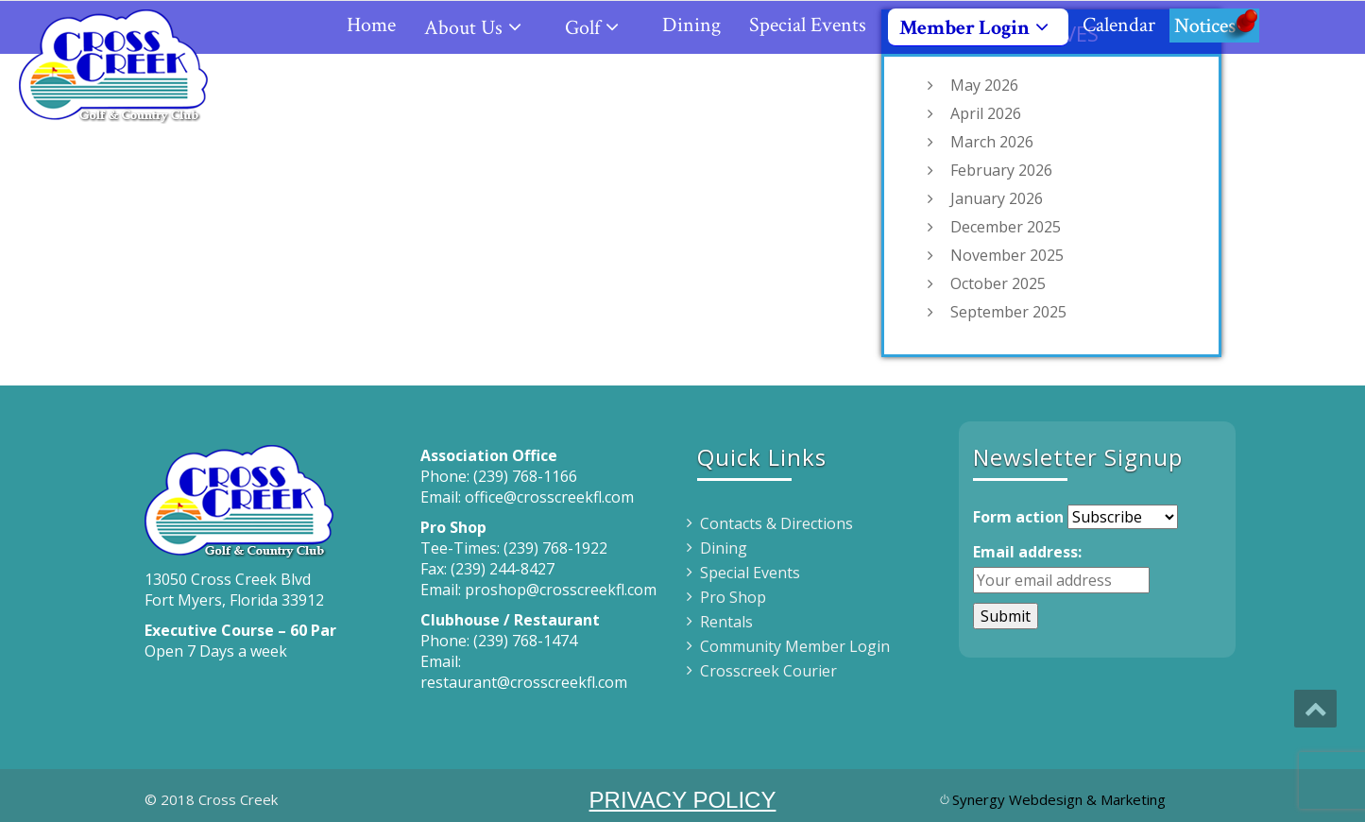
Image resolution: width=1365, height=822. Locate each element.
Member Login (981, 28)
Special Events (807, 25)
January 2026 (996, 198)
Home (371, 25)
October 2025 (998, 283)
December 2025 (1005, 226)
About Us (480, 28)
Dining (691, 25)
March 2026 (991, 141)
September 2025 (1008, 311)
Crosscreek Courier (768, 670)
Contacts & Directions (776, 523)
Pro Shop (733, 597)
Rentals (726, 621)
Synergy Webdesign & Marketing (1059, 799)
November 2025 (1007, 255)
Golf (599, 28)
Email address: (1027, 551)
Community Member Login (795, 646)
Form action (1018, 516)
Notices (1214, 25)
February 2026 (1001, 170)
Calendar (1119, 25)
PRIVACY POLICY (682, 800)
